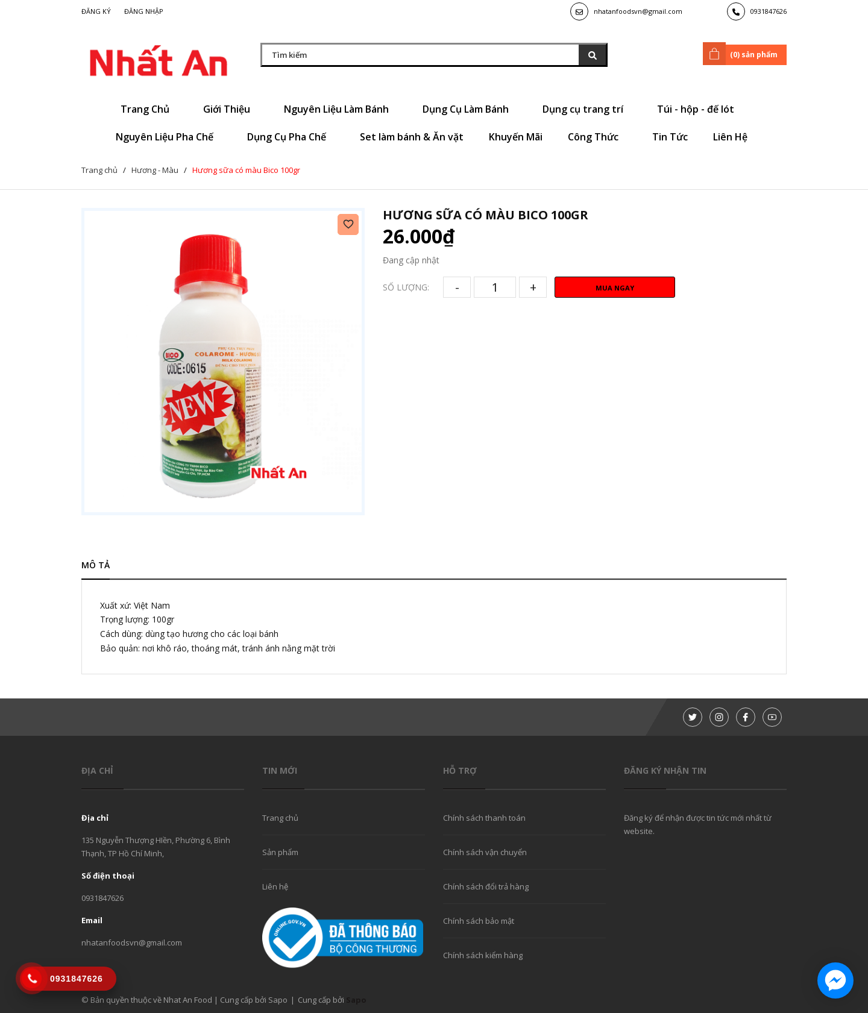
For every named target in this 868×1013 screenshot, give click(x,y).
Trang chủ (280, 817)
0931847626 (768, 11)
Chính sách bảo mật (478, 920)
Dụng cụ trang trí (587, 109)
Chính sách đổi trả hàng (486, 886)
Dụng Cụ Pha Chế (291, 136)
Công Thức (597, 136)
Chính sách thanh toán (484, 817)
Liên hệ (275, 886)
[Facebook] (745, 717)
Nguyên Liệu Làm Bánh (340, 109)
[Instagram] (719, 717)
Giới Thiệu (231, 109)
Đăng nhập (143, 11)
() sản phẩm (742, 53)
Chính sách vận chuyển (485, 852)
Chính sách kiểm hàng (483, 955)
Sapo (356, 999)
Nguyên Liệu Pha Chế (169, 136)
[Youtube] (772, 717)
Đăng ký (96, 11)
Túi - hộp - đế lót (700, 109)
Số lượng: (406, 287)
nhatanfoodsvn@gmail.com (638, 11)
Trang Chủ (149, 109)
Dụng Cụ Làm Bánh (470, 109)
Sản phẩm (280, 852)
